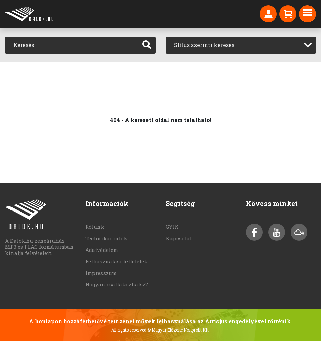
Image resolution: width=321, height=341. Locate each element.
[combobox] (241, 45)
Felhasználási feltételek (116, 261)
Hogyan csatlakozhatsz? (116, 284)
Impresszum (101, 272)
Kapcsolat (179, 238)
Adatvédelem (101, 249)
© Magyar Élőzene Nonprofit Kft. (178, 330)
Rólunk (94, 226)
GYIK (172, 226)
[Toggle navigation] (307, 13)
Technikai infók (106, 238)
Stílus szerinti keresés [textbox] (204, 44)
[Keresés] (71, 45)
